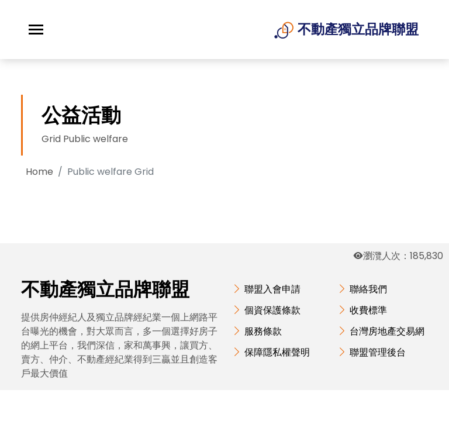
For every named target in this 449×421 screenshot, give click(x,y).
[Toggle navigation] (36, 29)
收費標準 (368, 310)
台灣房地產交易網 (387, 331)
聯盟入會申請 (272, 289)
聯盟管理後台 (378, 352)
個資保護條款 (272, 310)
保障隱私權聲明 (277, 352)
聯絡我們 (368, 289)
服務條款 (263, 331)
